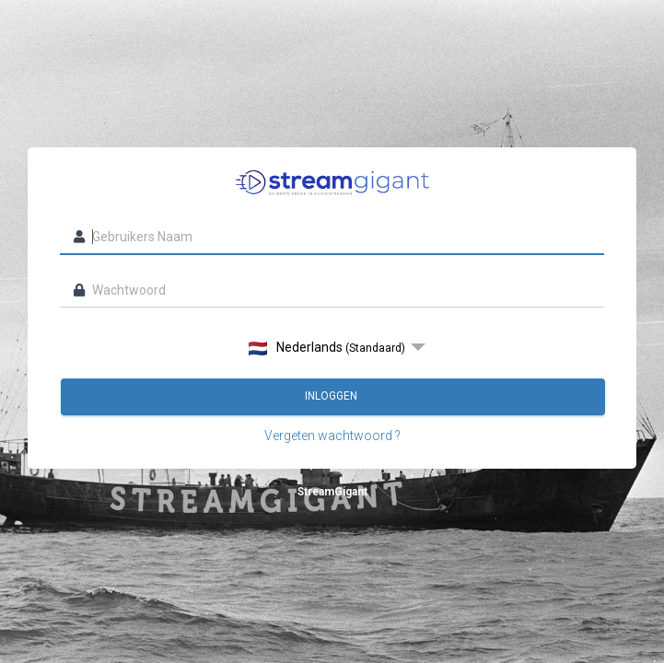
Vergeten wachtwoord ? (332, 435)
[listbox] (332, 347)
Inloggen (332, 396)
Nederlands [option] (327, 347)
